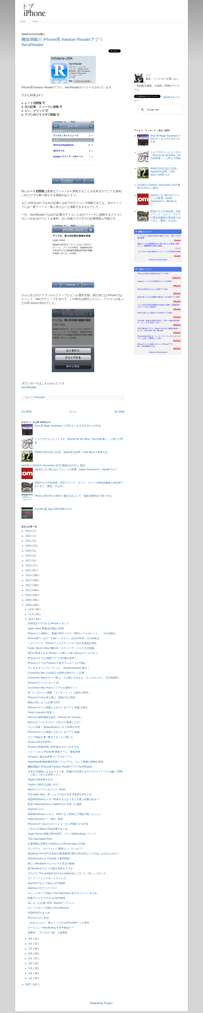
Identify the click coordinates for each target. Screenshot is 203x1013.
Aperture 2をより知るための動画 (46, 883)
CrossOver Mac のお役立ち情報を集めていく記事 (56, 672)
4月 (30, 963)
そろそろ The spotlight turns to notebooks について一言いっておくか (67, 873)
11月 (31, 614)
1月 (30, 978)
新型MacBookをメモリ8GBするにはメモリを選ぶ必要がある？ (63, 799)
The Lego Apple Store (40, 838)
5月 (30, 958)
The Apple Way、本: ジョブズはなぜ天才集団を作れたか (60, 794)
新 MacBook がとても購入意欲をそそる (50, 868)
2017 (28, 560)
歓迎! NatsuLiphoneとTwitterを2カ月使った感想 (55, 804)
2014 (28, 575)
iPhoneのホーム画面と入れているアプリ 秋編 (53, 732)
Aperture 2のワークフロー (42, 888)
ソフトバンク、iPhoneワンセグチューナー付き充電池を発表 (62, 643)
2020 (28, 545)
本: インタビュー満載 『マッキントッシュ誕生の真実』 (59, 692)
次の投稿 (26, 411)
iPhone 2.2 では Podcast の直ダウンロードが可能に (57, 663)
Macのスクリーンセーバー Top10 (46, 789)
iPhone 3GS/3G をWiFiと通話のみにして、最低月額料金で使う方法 (73, 495)
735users (177, 309)
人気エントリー (143, 269)
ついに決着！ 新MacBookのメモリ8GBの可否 (54, 727)
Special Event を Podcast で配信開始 (49, 858)
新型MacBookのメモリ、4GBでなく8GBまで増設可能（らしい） (65, 814)
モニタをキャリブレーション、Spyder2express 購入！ (59, 668)
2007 (28, 984)
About (35, 21)
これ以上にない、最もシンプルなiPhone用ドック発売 (58, 922)
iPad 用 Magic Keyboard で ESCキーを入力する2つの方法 (67, 425)
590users (177, 325)
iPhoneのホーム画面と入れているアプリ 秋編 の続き (58, 707)
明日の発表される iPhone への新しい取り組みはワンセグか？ (63, 653)
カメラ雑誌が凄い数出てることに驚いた (50, 737)
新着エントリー (143, 231)
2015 (28, 570)
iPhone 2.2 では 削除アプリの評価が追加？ (52, 658)
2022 (28, 536)
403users (177, 348)
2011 (28, 590)
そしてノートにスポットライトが (47, 878)
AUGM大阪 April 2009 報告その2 (53, 509)
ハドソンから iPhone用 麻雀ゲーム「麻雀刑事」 (55, 751)
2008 (28, 605)
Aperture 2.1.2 (36, 809)
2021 (28, 540)
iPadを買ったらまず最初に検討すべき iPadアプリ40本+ (158, 298)
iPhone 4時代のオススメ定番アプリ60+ (152, 289)
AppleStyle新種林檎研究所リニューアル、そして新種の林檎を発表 (65, 761)
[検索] (160, 110)
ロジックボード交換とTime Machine (48, 907)
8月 (30, 943)
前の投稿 (119, 411)
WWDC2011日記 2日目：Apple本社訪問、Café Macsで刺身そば (71, 452)
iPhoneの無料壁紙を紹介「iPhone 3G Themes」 (55, 717)
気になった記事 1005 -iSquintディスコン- (51, 903)
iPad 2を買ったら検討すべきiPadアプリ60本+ (155, 313)
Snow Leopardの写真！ (41, 712)
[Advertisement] (115, 11)
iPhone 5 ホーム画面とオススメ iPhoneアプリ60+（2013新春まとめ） (155, 345)
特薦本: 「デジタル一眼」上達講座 (47, 932)
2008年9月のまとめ (39, 912)
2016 (28, 565)
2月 (30, 973)
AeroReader (28, 387)
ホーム (73, 411)
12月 (31, 609)
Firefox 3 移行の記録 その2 (43, 784)
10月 (31, 619)
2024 (28, 531)
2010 (28, 595)
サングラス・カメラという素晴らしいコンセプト (56, 848)
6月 (30, 953)
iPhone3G (39, 397)
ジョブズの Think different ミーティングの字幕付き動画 (158, 251)
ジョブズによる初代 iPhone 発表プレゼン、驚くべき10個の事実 (158, 237)
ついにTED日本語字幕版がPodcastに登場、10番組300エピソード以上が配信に (158, 306)
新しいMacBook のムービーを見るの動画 (51, 863)
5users (178, 248)
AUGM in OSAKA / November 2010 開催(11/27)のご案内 (53, 465)
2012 (28, 585)
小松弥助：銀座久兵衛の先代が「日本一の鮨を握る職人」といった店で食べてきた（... (158, 322)
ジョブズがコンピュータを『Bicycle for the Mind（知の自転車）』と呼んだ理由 (165, 155)
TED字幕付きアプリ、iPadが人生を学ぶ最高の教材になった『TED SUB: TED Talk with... (158, 329)
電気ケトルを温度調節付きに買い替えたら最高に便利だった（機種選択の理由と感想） (158, 245)
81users (177, 256)
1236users (176, 278)
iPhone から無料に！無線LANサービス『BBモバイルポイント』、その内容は (72, 633)
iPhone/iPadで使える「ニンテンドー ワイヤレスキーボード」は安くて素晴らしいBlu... (158, 337)
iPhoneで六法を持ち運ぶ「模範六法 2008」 (53, 697)
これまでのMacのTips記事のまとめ (48, 828)
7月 (30, 948)
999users (177, 286)
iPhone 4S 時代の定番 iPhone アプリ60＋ (153, 273)
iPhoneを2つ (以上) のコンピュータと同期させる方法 (58, 824)
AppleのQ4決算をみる (40, 779)
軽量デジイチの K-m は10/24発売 (46, 898)
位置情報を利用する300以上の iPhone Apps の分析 (57, 843)
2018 (28, 555)
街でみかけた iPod (38, 917)
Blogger (108, 1003)
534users (177, 333)
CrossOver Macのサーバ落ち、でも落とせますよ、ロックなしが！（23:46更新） (74, 677)
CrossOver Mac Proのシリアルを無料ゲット (53, 687)
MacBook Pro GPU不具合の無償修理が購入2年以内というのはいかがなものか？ (73, 853)
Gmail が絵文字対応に (40, 742)
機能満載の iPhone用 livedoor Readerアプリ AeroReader (60, 766)
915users (177, 293)
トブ (148, 75)
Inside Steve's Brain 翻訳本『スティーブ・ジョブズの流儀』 (62, 648)
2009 (28, 600)
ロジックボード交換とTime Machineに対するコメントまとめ (62, 893)
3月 (30, 968)
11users (177, 240)
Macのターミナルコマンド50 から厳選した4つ (54, 722)
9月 (30, 938)
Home (22, 21)
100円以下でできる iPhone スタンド (48, 623)
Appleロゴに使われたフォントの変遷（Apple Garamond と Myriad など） (76, 469)
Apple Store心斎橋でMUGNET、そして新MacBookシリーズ (62, 833)
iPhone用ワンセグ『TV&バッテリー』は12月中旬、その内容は (63, 638)
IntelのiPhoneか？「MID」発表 (45, 819)
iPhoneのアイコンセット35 (43, 682)
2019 (28, 550)
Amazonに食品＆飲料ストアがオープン (50, 756)
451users (177, 341)
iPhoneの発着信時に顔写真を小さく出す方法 (53, 747)
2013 (28, 580)
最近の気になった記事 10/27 (44, 702)
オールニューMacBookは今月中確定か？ (51, 927)
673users (177, 317)
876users (177, 301)
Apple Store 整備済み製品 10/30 (46, 628)
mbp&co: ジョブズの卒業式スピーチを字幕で (155, 281)
